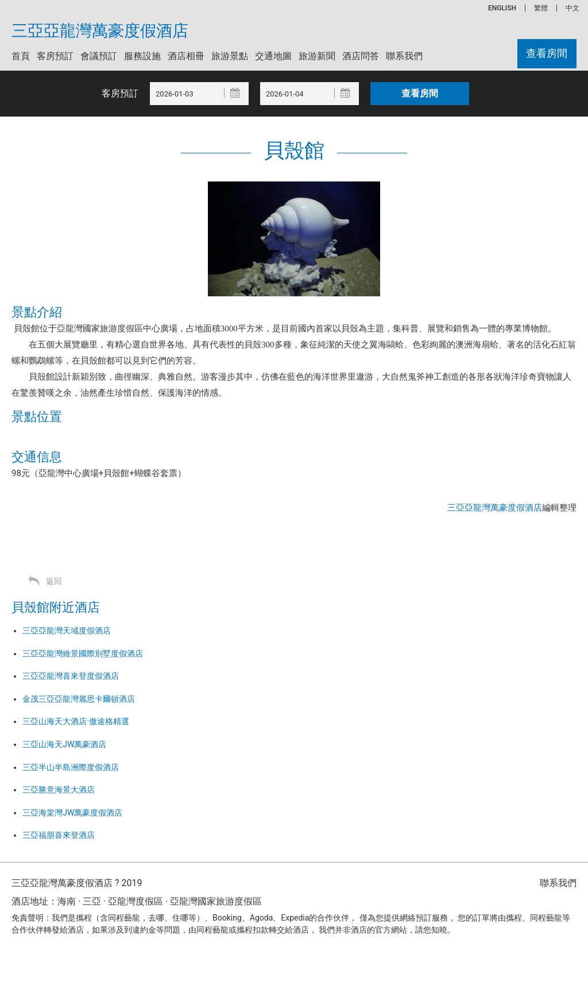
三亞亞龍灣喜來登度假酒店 (70, 676)
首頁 (20, 56)
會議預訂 (98, 56)
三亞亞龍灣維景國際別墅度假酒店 (82, 653)
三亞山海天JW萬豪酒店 (64, 744)
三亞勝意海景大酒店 (58, 789)
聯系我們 (404, 56)
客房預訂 (55, 56)
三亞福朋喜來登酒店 (58, 835)
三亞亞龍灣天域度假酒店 (66, 630)
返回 (54, 581)
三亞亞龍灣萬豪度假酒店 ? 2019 (76, 882)
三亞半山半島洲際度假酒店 (70, 767)
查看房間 (546, 54)
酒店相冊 (186, 56)
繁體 (541, 8)
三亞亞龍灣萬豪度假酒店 (99, 31)
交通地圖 (273, 56)
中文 (572, 8)
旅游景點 (229, 56)
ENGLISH (502, 8)
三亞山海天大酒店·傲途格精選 (75, 721)
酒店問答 (360, 56)
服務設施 (142, 56)
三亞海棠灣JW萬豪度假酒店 (72, 812)
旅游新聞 (317, 56)
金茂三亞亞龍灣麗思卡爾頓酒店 (78, 698)
